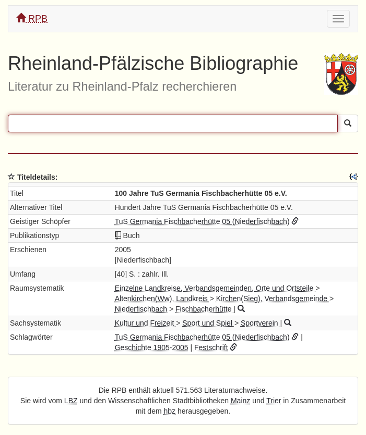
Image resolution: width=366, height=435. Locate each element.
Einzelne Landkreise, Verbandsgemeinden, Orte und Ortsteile (215, 288)
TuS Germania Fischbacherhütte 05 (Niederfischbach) (202, 221)
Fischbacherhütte (204, 309)
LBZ (71, 400)
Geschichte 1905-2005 (151, 347)
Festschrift (211, 347)
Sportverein (260, 323)
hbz (170, 411)
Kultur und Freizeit (145, 323)
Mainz (240, 400)
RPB (32, 18)
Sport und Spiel (208, 323)
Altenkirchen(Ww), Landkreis (162, 298)
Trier (273, 400)
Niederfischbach (142, 309)
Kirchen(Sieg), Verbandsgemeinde (272, 298)
